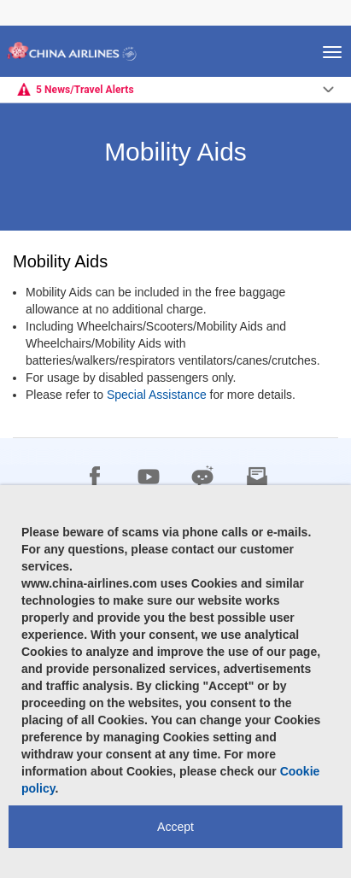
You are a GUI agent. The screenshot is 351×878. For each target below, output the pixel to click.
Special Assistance (157, 394)
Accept (175, 827)
